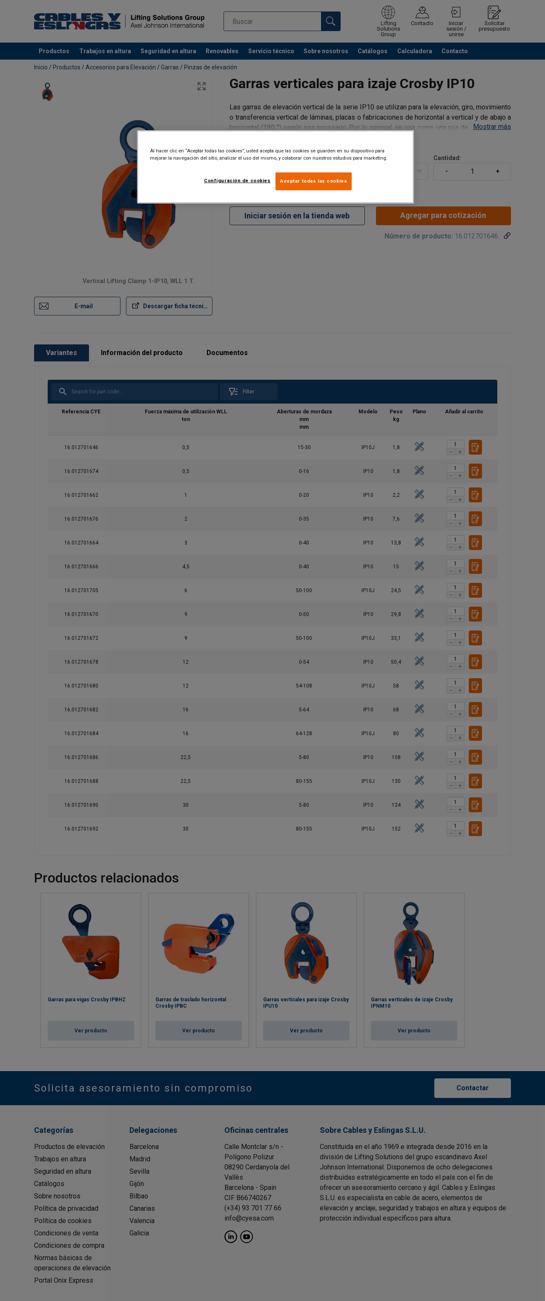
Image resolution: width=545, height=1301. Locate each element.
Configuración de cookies (237, 180)
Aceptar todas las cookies (313, 181)
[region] (275, 166)
